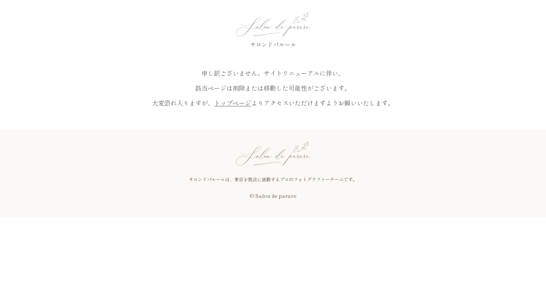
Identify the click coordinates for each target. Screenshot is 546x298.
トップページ (232, 103)
